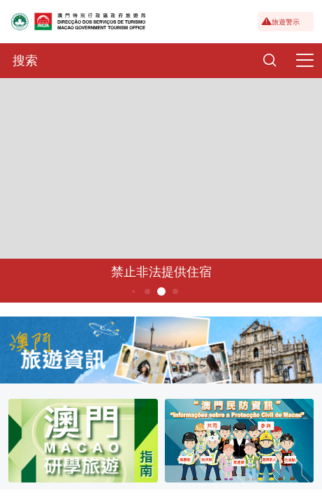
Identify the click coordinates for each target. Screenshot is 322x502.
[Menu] (304, 60)
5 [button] (161, 291)
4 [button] (147, 291)
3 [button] (132, 291)
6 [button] (175, 291)
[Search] (269, 60)
